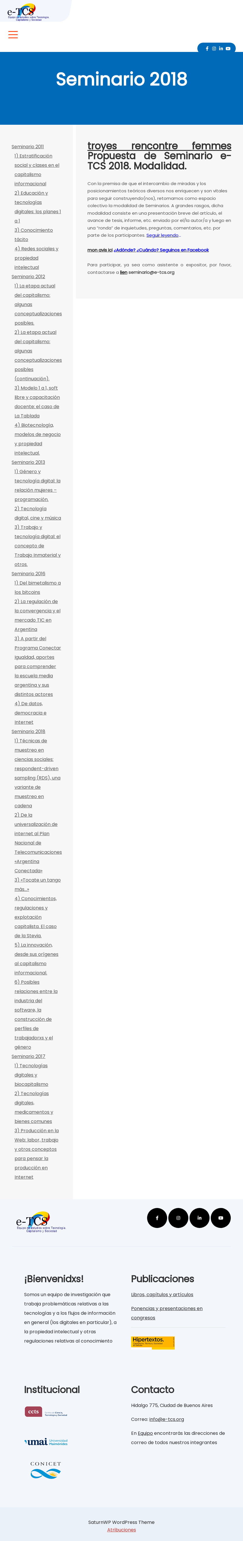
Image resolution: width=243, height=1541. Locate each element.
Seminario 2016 (28, 573)
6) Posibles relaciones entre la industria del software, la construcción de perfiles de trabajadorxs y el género (36, 1014)
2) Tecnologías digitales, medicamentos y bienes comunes (34, 1107)
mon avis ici (99, 250)
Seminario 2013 (28, 462)
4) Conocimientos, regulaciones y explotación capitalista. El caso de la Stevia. (36, 917)
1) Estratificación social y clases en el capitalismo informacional (37, 170)
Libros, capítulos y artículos (162, 1294)
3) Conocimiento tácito (34, 235)
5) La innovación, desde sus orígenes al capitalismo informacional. (36, 959)
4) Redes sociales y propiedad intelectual (36, 258)
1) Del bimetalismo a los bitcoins (38, 588)
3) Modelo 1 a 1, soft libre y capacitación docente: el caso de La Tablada (37, 402)
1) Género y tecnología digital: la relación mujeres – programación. (37, 485)
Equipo (145, 1433)
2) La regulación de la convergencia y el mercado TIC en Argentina (37, 615)
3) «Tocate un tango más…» (38, 885)
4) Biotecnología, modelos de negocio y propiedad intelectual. (38, 439)
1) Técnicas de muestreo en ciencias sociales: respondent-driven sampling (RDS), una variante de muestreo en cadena (37, 773)
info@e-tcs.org (166, 1419)
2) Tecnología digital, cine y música (38, 513)
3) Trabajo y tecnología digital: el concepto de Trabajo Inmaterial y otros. (38, 546)
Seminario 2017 (28, 1056)
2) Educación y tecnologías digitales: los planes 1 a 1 (38, 207)
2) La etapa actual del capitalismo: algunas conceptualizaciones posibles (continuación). (38, 355)
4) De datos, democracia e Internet (31, 713)
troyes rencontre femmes (159, 146)
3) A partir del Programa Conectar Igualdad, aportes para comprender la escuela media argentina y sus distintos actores (38, 666)
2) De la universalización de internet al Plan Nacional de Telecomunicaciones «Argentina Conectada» (38, 843)
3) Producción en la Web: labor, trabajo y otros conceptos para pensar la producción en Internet (37, 1153)
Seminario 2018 (28, 731)
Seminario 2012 (28, 276)
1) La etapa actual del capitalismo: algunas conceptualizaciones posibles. (38, 304)
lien (123, 272)
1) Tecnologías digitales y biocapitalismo (31, 1075)
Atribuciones (121, 1529)
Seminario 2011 (28, 146)
